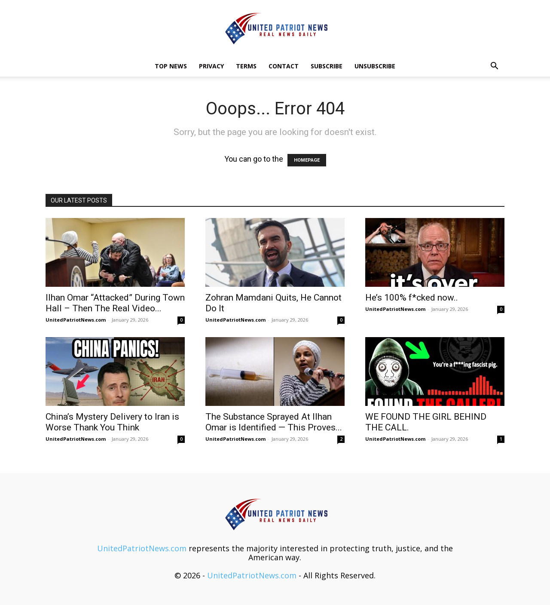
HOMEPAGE (307, 160)
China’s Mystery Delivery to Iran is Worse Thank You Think (112, 422)
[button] (494, 66)
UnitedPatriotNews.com (76, 319)
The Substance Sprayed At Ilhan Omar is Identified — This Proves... (273, 422)
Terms (246, 66)
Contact (284, 66)
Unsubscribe (374, 66)
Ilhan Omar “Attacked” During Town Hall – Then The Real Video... (115, 302)
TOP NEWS (171, 66)
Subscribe (326, 66)
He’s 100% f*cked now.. (411, 297)
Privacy (211, 66)
